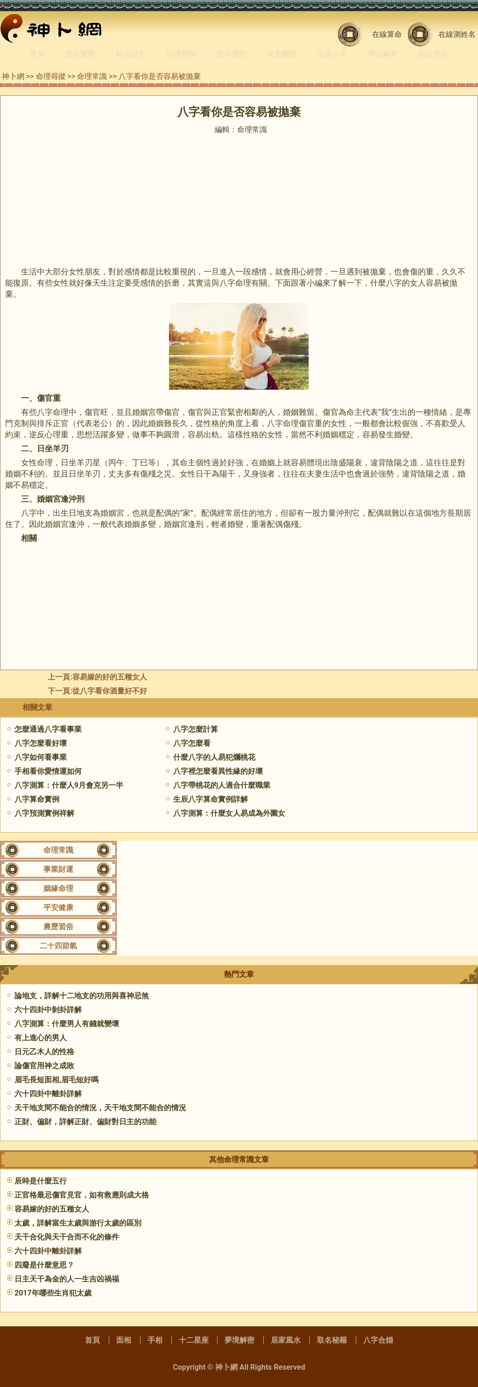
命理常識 (92, 76)
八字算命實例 (36, 799)
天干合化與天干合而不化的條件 (66, 1237)
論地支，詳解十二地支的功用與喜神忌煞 (81, 995)
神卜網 (13, 76)
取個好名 (131, 53)
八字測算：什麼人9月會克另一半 (68, 785)
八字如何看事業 (40, 757)
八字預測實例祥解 (44, 813)
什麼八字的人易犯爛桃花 (214, 757)
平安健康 (58, 907)
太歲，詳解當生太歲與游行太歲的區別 (77, 1223)
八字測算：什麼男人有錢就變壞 (66, 1023)
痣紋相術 (433, 53)
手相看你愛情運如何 (48, 771)
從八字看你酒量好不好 (109, 690)
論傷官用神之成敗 (44, 1065)
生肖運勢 (231, 53)
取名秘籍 (332, 1340)
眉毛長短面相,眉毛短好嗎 (56, 1079)
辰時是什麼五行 (40, 1181)
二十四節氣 (58, 945)
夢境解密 (239, 1340)
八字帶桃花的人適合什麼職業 (221, 785)
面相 (123, 1340)
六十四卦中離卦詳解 (48, 1093)
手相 (155, 1340)
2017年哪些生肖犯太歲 (52, 1293)
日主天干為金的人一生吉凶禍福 (66, 1279)
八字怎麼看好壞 (40, 743)
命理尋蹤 (181, 53)
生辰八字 (332, 53)
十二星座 (194, 1340)
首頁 (37, 53)
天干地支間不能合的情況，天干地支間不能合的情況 (100, 1107)
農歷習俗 (58, 926)
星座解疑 (282, 53)
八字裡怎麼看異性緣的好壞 (218, 771)
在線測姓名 (457, 34)
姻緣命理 (58, 888)
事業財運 (58, 869)
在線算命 (387, 34)
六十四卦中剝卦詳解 (48, 1009)
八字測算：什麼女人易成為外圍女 (229, 813)
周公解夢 (383, 53)
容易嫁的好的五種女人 (109, 676)
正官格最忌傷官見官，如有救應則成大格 (81, 1195)
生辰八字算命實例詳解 (210, 799)
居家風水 (286, 1340)
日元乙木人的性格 (44, 1051)
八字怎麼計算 (195, 729)
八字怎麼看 (192, 743)
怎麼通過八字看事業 (48, 729)
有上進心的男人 (40, 1037)
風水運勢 (80, 53)
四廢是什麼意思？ (44, 1265)
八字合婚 (378, 1340)
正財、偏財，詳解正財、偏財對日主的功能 (85, 1121)
